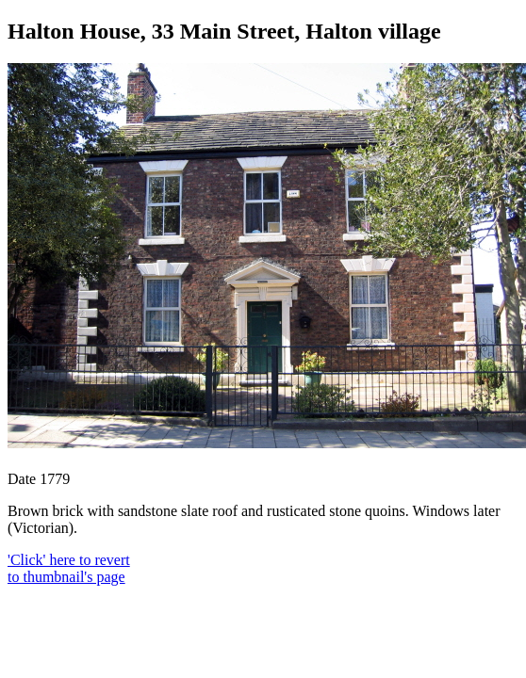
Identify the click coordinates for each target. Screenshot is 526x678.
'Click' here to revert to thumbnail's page (69, 568)
